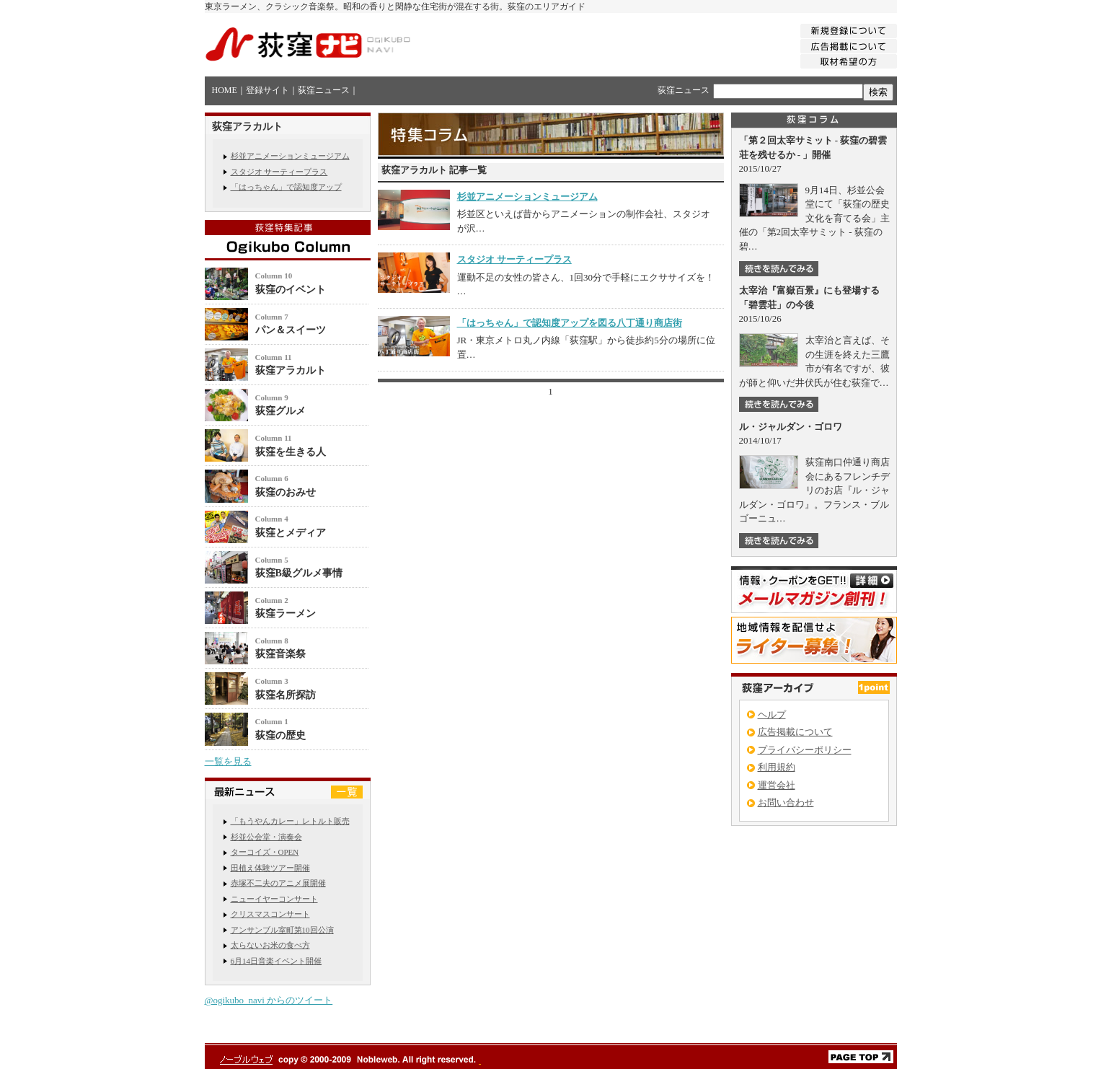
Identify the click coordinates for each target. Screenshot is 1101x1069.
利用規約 (776, 767)
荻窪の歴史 (280, 735)
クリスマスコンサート (270, 914)
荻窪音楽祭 (280, 653)
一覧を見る (228, 761)
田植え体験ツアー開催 (270, 867)
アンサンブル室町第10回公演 (282, 929)
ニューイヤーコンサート (274, 898)
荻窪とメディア (290, 532)
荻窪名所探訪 (285, 695)
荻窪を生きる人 (290, 451)
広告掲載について (795, 731)
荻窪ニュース (324, 90)
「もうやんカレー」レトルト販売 (290, 821)
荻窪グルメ (280, 410)
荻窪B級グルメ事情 (298, 573)
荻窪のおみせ (285, 492)
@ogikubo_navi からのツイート (269, 1000)
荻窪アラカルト (290, 370)
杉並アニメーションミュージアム (290, 155)
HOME (224, 90)
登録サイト (267, 90)
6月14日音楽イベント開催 (276, 960)
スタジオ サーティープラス (279, 171)
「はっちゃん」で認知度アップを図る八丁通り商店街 (569, 322)
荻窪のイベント (290, 289)
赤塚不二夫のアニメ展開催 (278, 883)
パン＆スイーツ (290, 330)
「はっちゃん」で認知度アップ (286, 186)
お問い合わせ (786, 802)
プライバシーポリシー (805, 749)
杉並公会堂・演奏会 (266, 836)
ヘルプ (772, 714)
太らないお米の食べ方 (270, 945)
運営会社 (776, 785)
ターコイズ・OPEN (265, 852)
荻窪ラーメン (285, 613)
